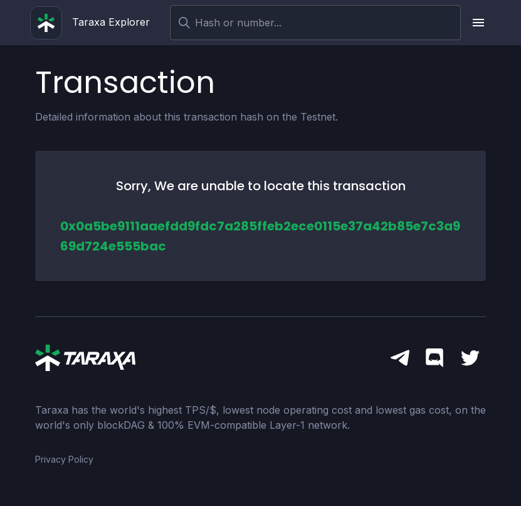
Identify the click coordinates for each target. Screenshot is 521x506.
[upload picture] (478, 22)
